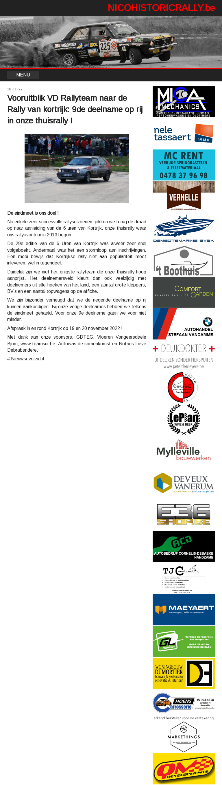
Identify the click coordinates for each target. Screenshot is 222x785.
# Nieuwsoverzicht (26, 358)
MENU (23, 74)
